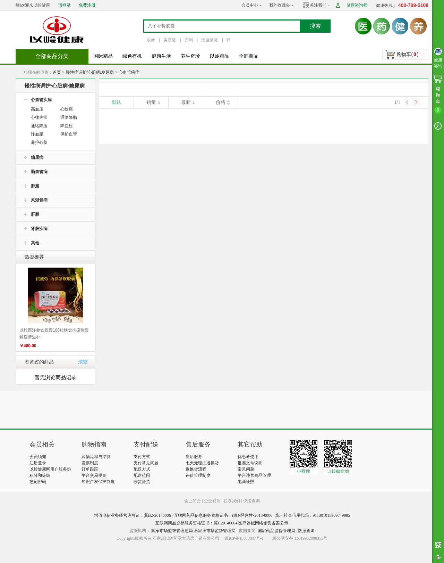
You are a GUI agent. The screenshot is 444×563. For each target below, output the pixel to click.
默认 (116, 102)
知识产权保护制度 (98, 481)
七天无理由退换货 (202, 462)
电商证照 (246, 481)
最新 (186, 102)
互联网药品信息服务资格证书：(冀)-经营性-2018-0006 (223, 515)
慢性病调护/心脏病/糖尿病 (90, 72)
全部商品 (248, 56)
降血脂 (37, 134)
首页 (57, 72)
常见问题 (246, 469)
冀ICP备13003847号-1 (244, 538)
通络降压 (39, 125)
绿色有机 (132, 56)
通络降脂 (68, 117)
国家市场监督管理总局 (172, 530)
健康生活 (161, 56)
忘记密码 (37, 481)
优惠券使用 (248, 456)
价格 (220, 102)
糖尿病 (37, 157)
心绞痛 (66, 109)
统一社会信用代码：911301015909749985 (312, 515)
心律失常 (39, 117)
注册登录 (37, 462)
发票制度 (90, 462)
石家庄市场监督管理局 (215, 530)
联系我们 (231, 500)
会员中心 (249, 5)
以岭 (151, 40)
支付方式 (142, 456)
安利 (189, 40)
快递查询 (251, 500)
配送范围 (142, 475)
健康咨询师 (357, 5)
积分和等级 (39, 475)
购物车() (407, 54)
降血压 (66, 125)
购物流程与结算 (96, 456)
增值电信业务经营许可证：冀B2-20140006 (132, 515)
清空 (83, 362)
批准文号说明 (250, 462)
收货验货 (142, 481)
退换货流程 (196, 469)
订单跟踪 (90, 469)
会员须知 (37, 456)
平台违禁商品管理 (254, 475)
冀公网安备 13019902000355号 (299, 538)
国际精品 (103, 56)
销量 (151, 102)
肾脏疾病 (39, 228)
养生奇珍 (190, 56)
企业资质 (212, 500)
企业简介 (193, 500)
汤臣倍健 (209, 40)
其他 (35, 242)
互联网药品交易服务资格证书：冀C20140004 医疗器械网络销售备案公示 (221, 523)
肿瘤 (35, 185)
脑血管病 (39, 171)
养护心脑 (39, 142)
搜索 (315, 26)
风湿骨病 (39, 200)
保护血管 (68, 134)
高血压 (37, 109)
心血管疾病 (129, 72)
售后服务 (194, 456)
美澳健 (169, 40)
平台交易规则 (94, 475)
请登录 (64, 5)
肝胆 (35, 214)
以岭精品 (219, 56)
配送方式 (142, 469)
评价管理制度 (198, 475)
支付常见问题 (146, 462)
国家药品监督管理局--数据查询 (286, 530)
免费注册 (87, 5)
